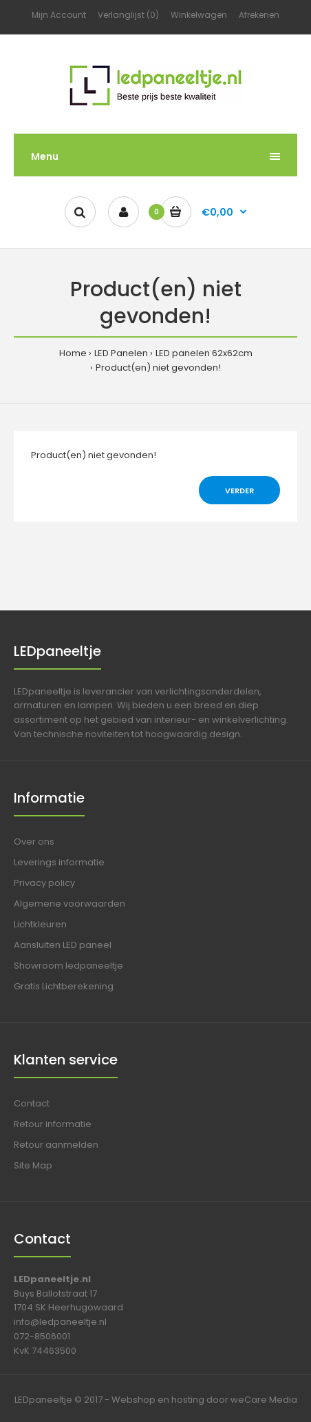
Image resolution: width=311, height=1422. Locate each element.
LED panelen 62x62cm (204, 353)
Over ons (34, 841)
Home (73, 353)
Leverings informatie (59, 862)
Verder (239, 490)
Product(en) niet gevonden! (158, 367)
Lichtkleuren (40, 924)
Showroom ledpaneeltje (68, 965)
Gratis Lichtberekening (64, 986)
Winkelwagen (199, 15)
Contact (32, 1103)
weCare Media (263, 1399)
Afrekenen (259, 15)
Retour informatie (53, 1124)
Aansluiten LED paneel (62, 944)
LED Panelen (121, 353)
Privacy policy (44, 882)
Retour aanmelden (56, 1144)
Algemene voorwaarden (69, 903)
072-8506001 (42, 1336)
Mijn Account (59, 15)
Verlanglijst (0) (128, 15)
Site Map (33, 1165)
